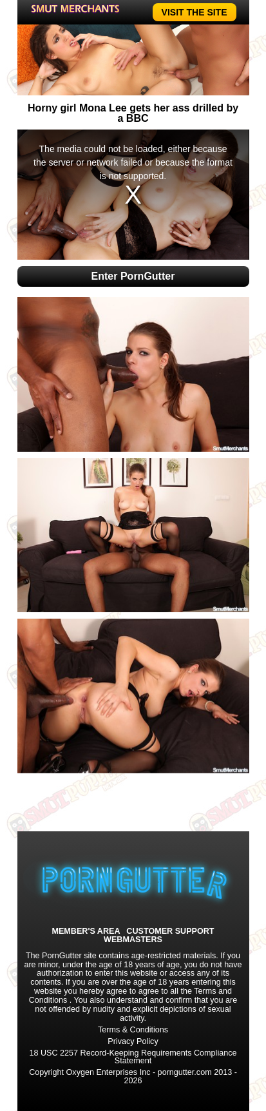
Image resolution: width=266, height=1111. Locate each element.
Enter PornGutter (133, 276)
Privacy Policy (133, 1041)
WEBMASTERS (133, 940)
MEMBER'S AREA (86, 931)
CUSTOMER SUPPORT (170, 931)
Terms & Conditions (133, 1029)
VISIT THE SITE (194, 12)
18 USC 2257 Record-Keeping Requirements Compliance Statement (132, 1057)
